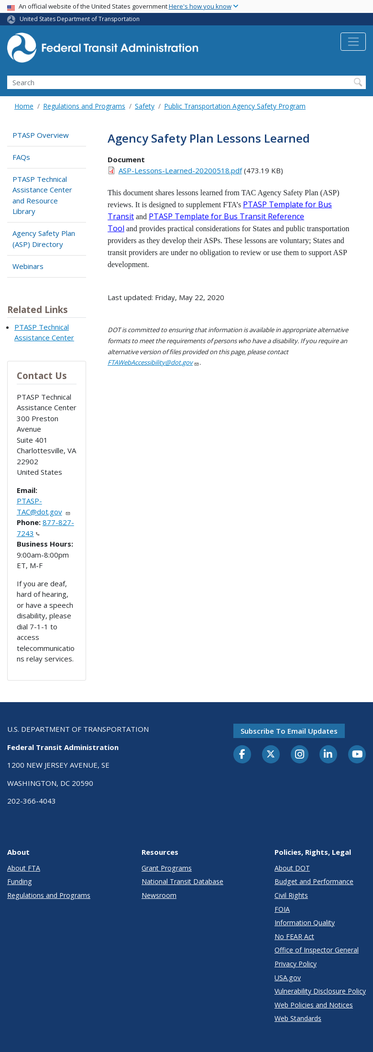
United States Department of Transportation (80, 19)
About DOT (292, 868)
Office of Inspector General (316, 949)
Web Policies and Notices (313, 1004)
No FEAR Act (294, 936)
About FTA (23, 868)
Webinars (28, 266)
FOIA (282, 909)
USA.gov (287, 977)
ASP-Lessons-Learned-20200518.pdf (180, 170)
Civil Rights (291, 895)
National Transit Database (182, 881)
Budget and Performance (313, 881)
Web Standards (297, 1018)
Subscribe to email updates (289, 731)
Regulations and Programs (84, 106)
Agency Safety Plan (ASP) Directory (43, 238)
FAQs (21, 157)
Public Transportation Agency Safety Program (235, 106)
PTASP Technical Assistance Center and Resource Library (42, 195)
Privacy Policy (295, 963)
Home (23, 106)
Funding (19, 881)
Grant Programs (167, 868)
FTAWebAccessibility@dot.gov (153, 362)
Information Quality (304, 922)
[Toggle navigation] (353, 42)
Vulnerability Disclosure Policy (320, 991)
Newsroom (159, 895)
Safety (144, 106)
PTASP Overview (40, 135)
